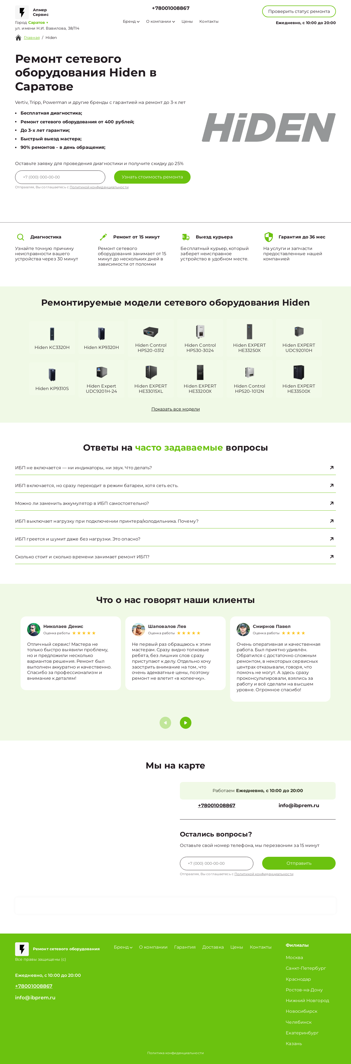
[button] (185, 723)
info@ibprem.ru (299, 806)
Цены (187, 21)
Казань (294, 1043)
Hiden (51, 37)
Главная (32, 37)
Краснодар (298, 979)
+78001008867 (170, 8)
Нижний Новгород (307, 1000)
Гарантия (185, 947)
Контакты (209, 21)
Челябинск (299, 1022)
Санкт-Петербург (306, 968)
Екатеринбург (302, 1032)
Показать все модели (175, 409)
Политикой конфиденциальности (99, 187)
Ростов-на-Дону (304, 989)
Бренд (131, 21)
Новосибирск (301, 1011)
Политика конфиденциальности (175, 1053)
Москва (294, 957)
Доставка (213, 947)
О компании (160, 21)
